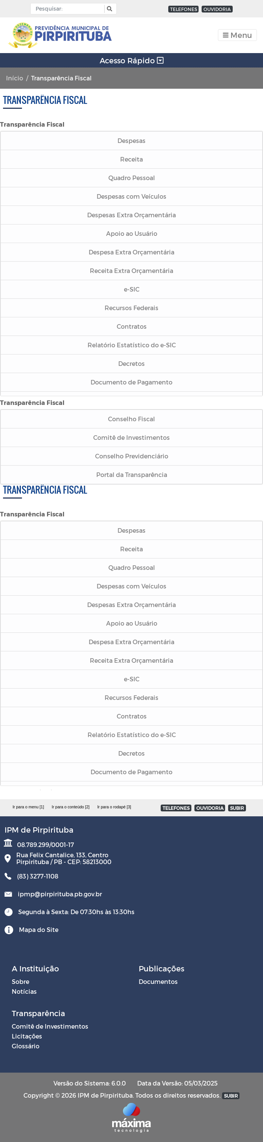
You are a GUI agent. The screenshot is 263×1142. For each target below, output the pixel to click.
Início (14, 78)
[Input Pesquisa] (69, 9)
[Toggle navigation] (237, 35)
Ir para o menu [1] (28, 807)
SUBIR (237, 808)
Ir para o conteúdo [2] (70, 807)
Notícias (24, 991)
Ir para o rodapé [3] (114, 807)
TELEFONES (183, 9)
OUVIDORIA (217, 9)
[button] (108, 9)
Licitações (27, 1036)
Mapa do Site (38, 929)
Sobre (20, 981)
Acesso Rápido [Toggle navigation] (132, 60)
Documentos (158, 981)
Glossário (25, 1045)
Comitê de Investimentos (50, 1026)
